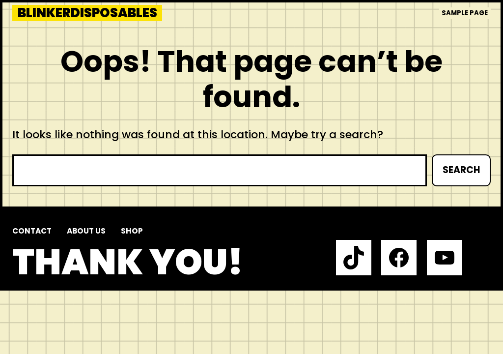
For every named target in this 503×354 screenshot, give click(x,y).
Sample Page (465, 13)
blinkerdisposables (87, 13)
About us (86, 231)
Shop (132, 231)
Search (461, 170)
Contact (32, 231)
